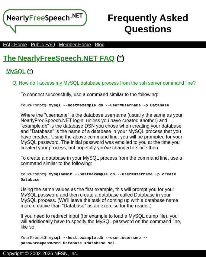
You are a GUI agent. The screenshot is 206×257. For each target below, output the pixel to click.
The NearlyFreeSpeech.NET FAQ (58, 58)
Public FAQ (43, 44)
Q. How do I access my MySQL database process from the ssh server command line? (104, 83)
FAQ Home (15, 44)
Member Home (75, 44)
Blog (100, 44)
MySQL (15, 71)
